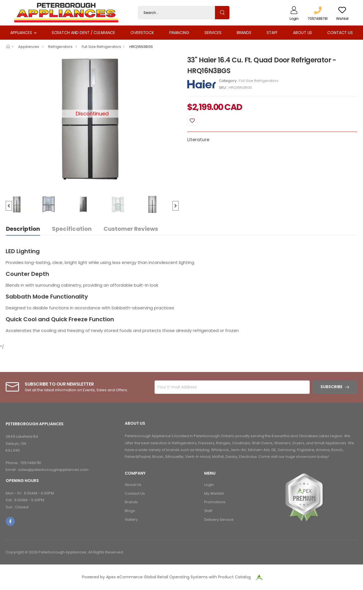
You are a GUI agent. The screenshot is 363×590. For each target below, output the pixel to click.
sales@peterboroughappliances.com (53, 469)
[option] (92, 119)
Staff (272, 32)
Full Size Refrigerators (101, 46)
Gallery (131, 519)
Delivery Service (219, 519)
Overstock (142, 32)
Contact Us (340, 32)
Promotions (214, 502)
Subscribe (331, 387)
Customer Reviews (131, 229)
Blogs (130, 510)
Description (23, 229)
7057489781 (30, 463)
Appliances (21, 32)
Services (212, 32)
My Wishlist (214, 493)
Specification (72, 229)
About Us (302, 32)
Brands (244, 32)
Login (209, 484)
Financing (179, 32)
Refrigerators (60, 46)
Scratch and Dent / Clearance (83, 32)
